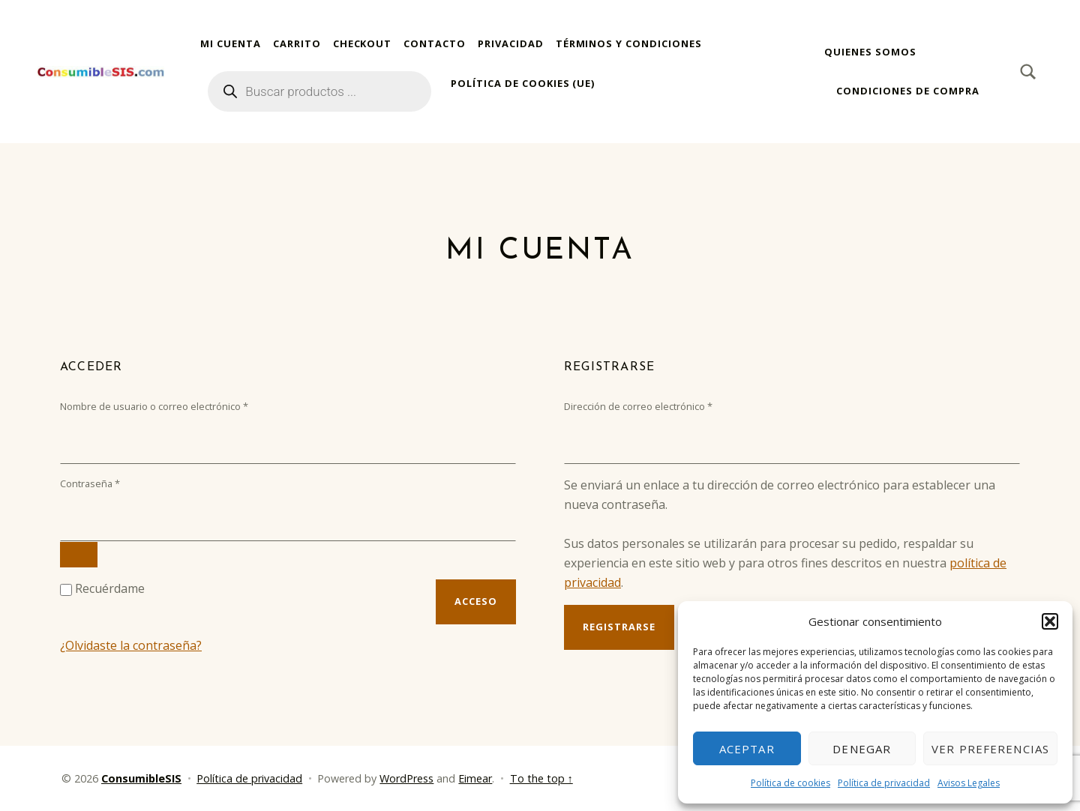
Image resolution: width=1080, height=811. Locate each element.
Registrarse (619, 626)
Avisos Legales (969, 783)
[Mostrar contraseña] (79, 554)
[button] (1050, 621)
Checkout (362, 43)
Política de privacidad (884, 783)
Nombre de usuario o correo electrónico (178, 406)
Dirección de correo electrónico (662, 406)
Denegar (861, 748)
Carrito (297, 43)
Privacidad (511, 43)
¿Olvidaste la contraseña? (131, 645)
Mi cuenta (230, 43)
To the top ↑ (541, 778)
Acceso (475, 601)
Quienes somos (870, 51)
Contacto (435, 43)
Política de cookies (790, 783)
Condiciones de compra (907, 90)
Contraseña (114, 483)
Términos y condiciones (629, 43)
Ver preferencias (990, 748)
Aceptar (747, 748)
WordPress (407, 778)
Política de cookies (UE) (523, 83)
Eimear (475, 778)
